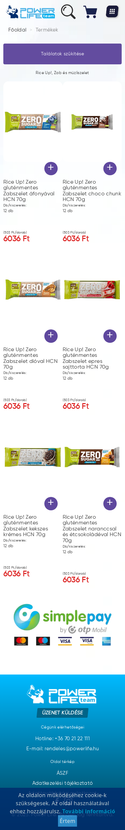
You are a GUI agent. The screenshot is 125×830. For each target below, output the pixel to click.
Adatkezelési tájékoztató (62, 783)
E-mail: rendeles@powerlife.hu (62, 748)
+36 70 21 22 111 (72, 738)
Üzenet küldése (62, 712)
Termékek (47, 30)
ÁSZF (62, 773)
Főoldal (17, 30)
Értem (67, 823)
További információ (88, 813)
